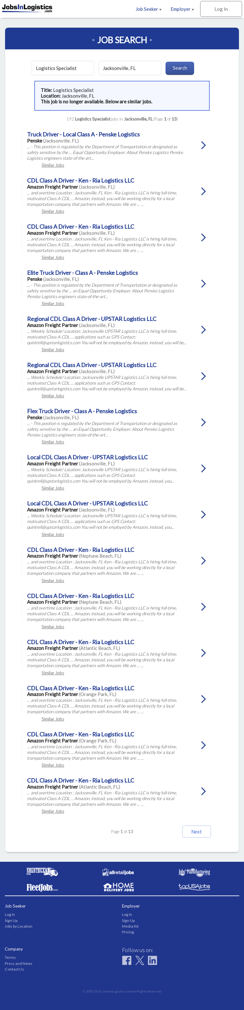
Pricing (128, 932)
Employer (182, 9)
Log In (221, 9)
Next (196, 831)
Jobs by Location (18, 926)
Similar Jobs (53, 165)
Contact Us (14, 969)
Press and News (18, 963)
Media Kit (130, 926)
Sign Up (11, 920)
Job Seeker (149, 9)
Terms (10, 957)
